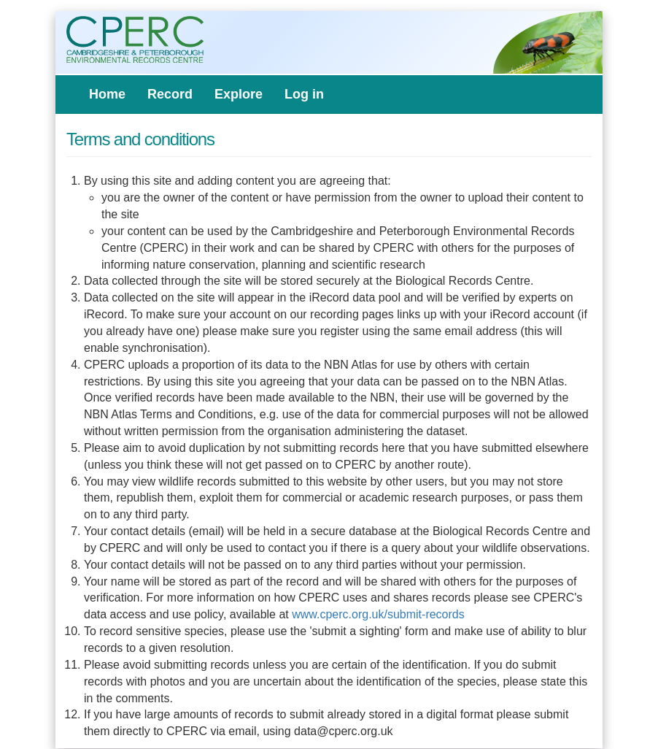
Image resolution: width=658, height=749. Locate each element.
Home (107, 94)
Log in (304, 94)
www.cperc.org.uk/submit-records (378, 614)
